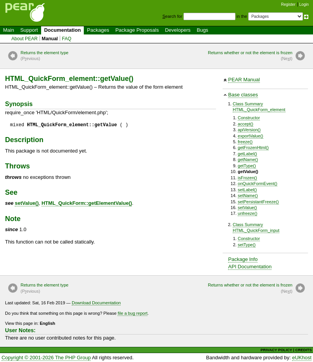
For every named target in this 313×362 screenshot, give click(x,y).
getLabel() (247, 153)
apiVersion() (249, 129)
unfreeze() (247, 213)
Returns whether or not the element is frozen (250, 56)
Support (29, 30)
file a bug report (132, 313)
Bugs (202, 30)
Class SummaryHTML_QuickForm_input (256, 227)
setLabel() (247, 189)
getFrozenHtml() (253, 147)
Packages (98, 30)
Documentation (62, 30)
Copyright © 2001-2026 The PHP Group (46, 357)
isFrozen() (247, 177)
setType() (247, 244)
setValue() (247, 207)
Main (8, 30)
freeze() (245, 141)
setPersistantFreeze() (258, 201)
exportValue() (250, 136)
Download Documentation (96, 302)
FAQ (66, 38)
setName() (248, 195)
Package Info (243, 259)
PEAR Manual (244, 79)
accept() (245, 124)
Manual (50, 38)
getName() (248, 159)
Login (304, 4)
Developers (177, 30)
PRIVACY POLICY (276, 350)
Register (288, 4)
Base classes (243, 95)
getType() (247, 165)
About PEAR (24, 38)
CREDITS (303, 350)
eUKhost (301, 357)
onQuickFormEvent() (257, 183)
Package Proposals (137, 30)
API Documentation (249, 266)
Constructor (249, 117)
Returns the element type (44, 56)
